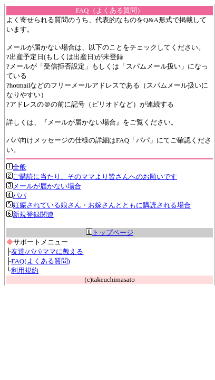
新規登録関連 (30, 214)
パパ (16, 196)
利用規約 (24, 270)
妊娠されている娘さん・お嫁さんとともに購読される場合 (98, 205)
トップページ (109, 232)
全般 (16, 167)
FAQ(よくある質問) (40, 261)
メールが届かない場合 (43, 186)
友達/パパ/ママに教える (47, 251)
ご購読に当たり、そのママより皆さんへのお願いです (91, 176)
